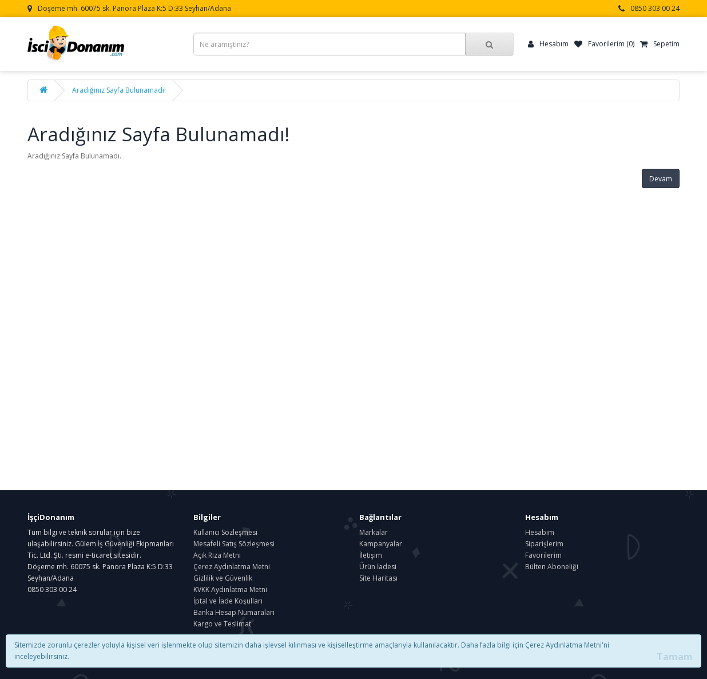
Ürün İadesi (377, 566)
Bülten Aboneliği (551, 566)
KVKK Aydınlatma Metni (230, 589)
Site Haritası (378, 578)
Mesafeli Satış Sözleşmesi (234, 544)
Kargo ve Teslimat (222, 624)
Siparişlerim (544, 544)
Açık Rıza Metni (217, 555)
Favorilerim (543, 555)
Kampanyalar (380, 544)
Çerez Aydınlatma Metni (231, 566)
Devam (660, 179)
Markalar (373, 532)
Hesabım (539, 532)
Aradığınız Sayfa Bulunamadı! (119, 90)
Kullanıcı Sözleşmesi (225, 532)
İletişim (370, 555)
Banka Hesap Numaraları (234, 612)
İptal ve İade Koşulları (228, 601)
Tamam (675, 656)
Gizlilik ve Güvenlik (222, 578)
